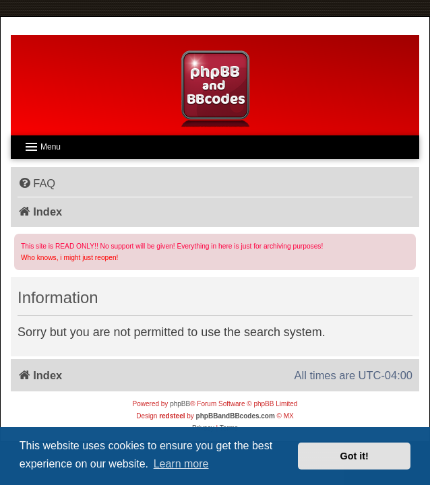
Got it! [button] (354, 456)
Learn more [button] (181, 464)
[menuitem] (36, 183)
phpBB (180, 404)
